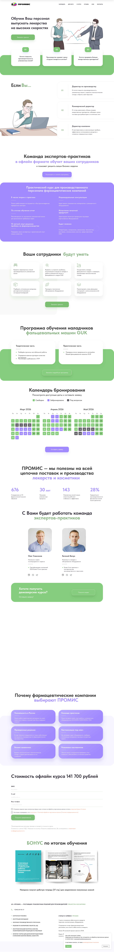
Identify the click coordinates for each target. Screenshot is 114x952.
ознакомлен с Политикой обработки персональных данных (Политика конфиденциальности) (54, 812)
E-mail (13, 794)
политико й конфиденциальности (82, 939)
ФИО (13, 786)
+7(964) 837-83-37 (19, 909)
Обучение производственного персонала (26, 922)
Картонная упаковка (20, 916)
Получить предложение (23, 817)
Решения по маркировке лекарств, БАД (25, 925)
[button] (23, 37)
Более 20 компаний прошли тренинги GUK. (71, 930)
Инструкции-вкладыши (20, 919)
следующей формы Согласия (78, 809)
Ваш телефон (15, 801)
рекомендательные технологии (91, 942)
